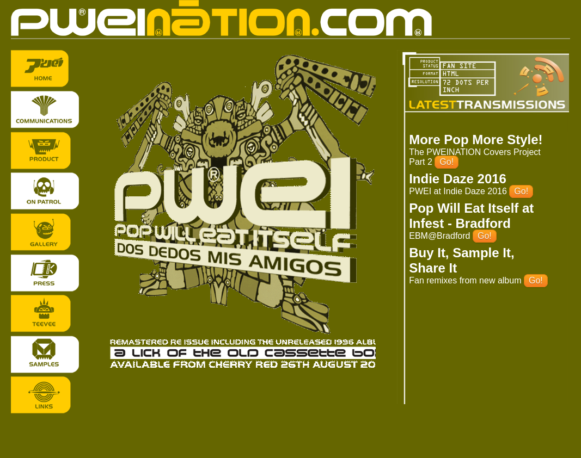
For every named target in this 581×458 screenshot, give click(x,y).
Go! (446, 161)
